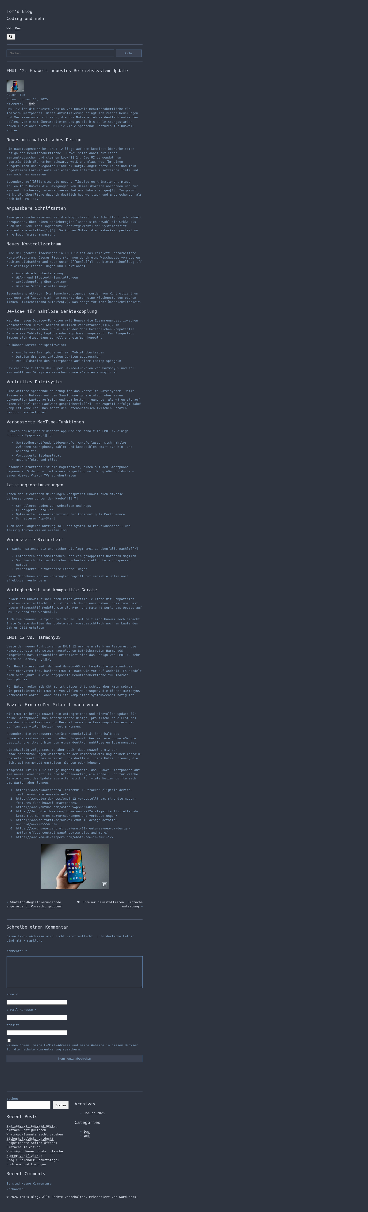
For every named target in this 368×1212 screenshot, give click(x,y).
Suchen (12, 1104)
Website (13, 1030)
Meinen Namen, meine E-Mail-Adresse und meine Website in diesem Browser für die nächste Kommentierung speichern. (72, 1053)
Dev (18, 28)
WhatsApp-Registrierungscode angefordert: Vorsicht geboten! (35, 904)
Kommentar (17, 951)
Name (12, 1000)
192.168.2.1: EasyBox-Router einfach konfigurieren (32, 1133)
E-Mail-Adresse (22, 1015)
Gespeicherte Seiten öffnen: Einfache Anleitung (32, 1150)
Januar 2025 (94, 1118)
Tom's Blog (19, 11)
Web (9, 28)
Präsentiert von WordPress (112, 1202)
